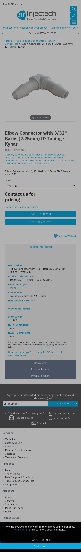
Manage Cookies (41, 539)
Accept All (40, 545)
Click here (21, 529)
